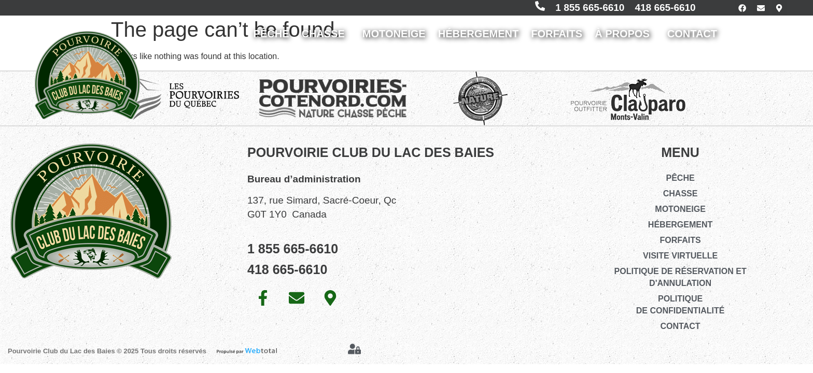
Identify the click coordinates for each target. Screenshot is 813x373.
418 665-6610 (653, 9)
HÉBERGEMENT (478, 38)
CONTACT (694, 38)
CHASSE (325, 38)
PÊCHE (271, 38)
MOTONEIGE (394, 38)
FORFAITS (556, 38)
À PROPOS (625, 38)
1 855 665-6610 (577, 9)
